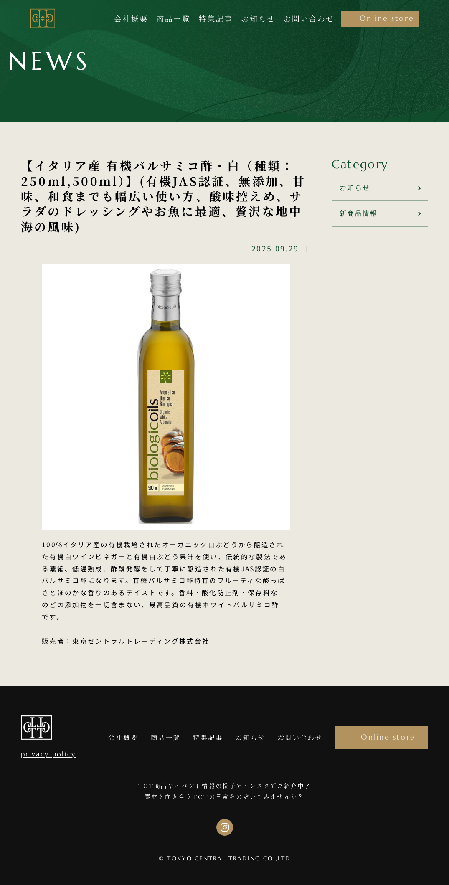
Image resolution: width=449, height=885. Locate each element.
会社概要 (123, 737)
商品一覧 (166, 737)
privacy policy (48, 754)
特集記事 (208, 737)
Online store (388, 737)
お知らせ (354, 187)
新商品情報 (358, 212)
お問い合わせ (300, 737)
